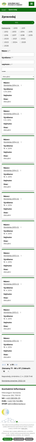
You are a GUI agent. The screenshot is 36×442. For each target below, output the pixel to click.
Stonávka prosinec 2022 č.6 (13, 381)
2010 (15, 28)
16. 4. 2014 (8, 148)
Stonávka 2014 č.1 (13, 170)
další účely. (25, 428)
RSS (24, 23)
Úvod (4, 10)
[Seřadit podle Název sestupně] (10, 50)
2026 (6, 46)
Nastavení (29, 439)
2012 (6, 32)
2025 (24, 42)
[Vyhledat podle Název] (18, 54)
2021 (15, 39)
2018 (22, 35)
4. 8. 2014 (7, 92)
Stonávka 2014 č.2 (13, 142)
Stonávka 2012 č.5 (13, 341)
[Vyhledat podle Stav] (18, 76)
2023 (6, 42)
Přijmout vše (8, 439)
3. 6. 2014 (7, 120)
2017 (14, 35)
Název (5, 51)
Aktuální (7, 102)
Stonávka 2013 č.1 (13, 312)
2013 (14, 32)
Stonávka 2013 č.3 (13, 284)
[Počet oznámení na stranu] (5, 371)
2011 (23, 28)
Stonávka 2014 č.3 (13, 114)
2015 (30, 32)
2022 (23, 39)
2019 (30, 35)
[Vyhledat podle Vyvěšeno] (18, 62)
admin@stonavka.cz (16, 404)
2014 (22, 32)
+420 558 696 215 (13, 398)
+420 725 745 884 (15, 401)
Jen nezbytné (18, 439)
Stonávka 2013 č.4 (13, 256)
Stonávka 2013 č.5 (13, 227)
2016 (6, 35)
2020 (6, 39)
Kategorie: (6, 28)
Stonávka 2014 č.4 (13, 85)
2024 (15, 42)
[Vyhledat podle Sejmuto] (18, 69)
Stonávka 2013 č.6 (13, 199)
